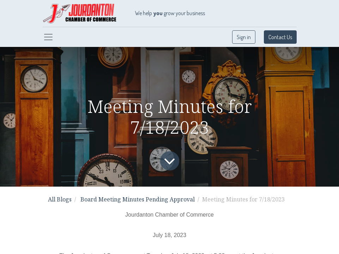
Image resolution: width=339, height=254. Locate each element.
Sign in (244, 37)
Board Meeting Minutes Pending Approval (137, 199)
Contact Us (280, 37)
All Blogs (60, 199)
